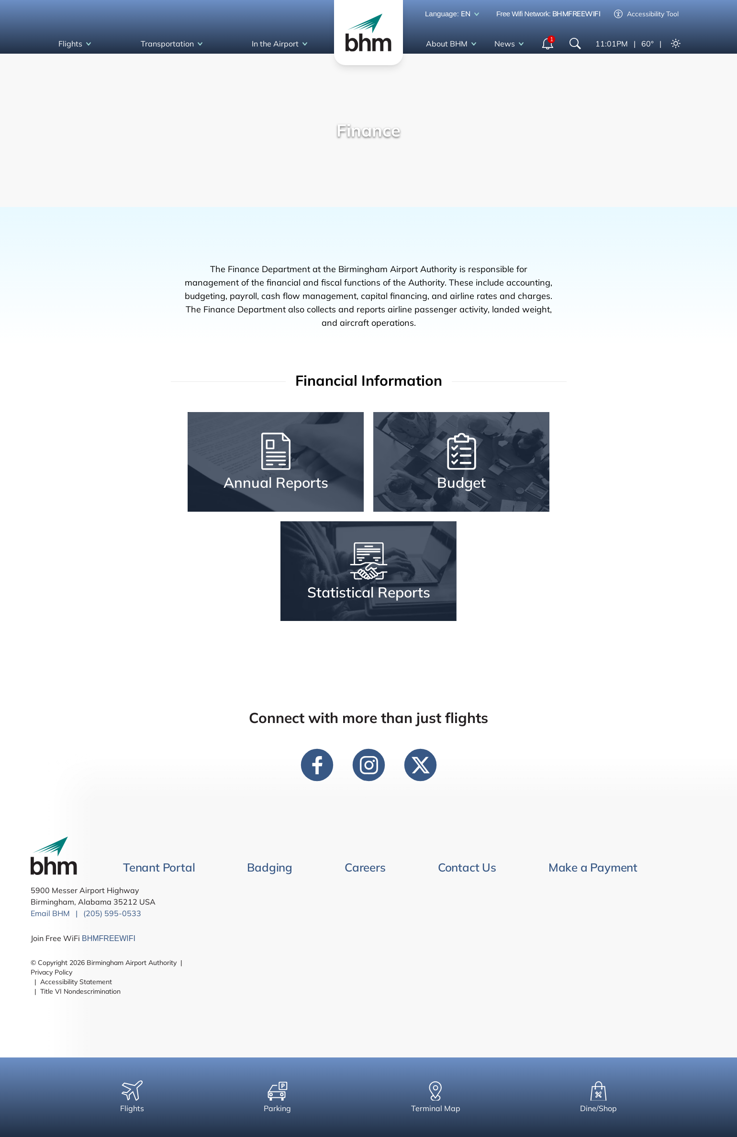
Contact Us (467, 867)
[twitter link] (420, 765)
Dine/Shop (598, 1096)
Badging (269, 867)
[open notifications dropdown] (548, 44)
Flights (132, 1096)
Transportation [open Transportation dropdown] (173, 44)
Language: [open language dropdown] (454, 14)
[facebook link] (317, 765)
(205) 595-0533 (112, 913)
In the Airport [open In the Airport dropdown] (281, 44)
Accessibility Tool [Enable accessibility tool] (646, 14)
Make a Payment (592, 867)
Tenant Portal (159, 867)
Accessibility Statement (76, 981)
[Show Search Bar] (575, 44)
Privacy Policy (51, 972)
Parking (277, 1096)
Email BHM (50, 913)
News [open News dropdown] (510, 44)
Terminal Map (435, 1096)
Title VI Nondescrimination (80, 991)
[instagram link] (368, 765)
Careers (365, 867)
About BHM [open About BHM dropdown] (453, 44)
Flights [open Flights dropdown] (76, 44)
